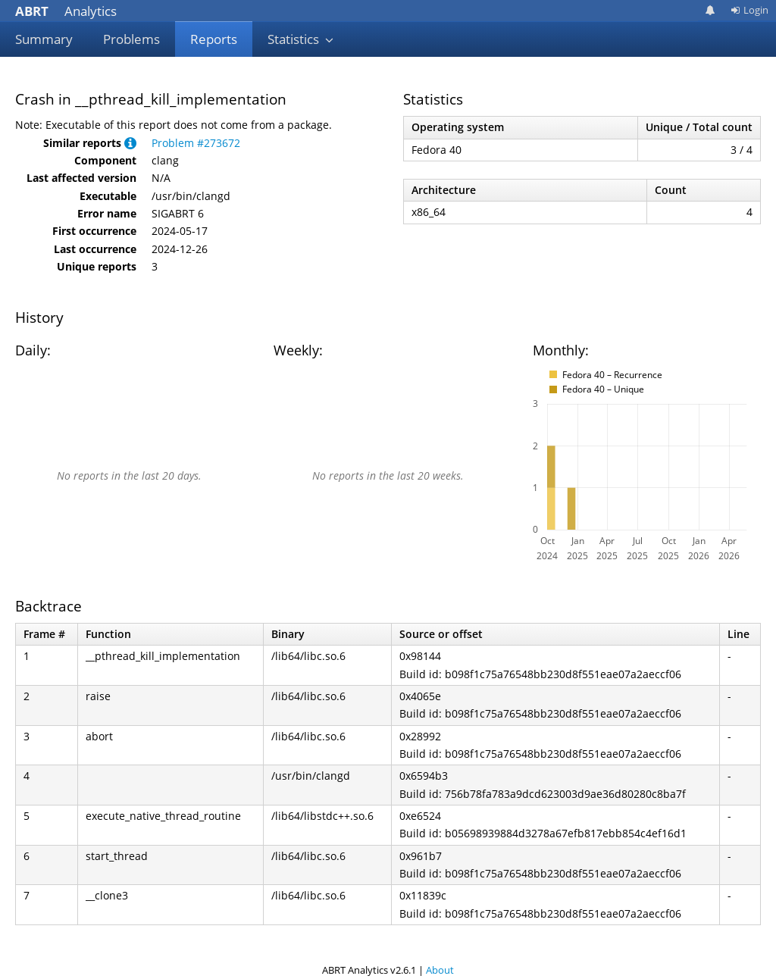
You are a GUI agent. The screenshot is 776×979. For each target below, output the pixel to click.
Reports (213, 39)
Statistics (301, 39)
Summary (44, 39)
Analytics (66, 11)
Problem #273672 (196, 143)
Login (749, 10)
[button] (130, 143)
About (440, 970)
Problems (131, 39)
